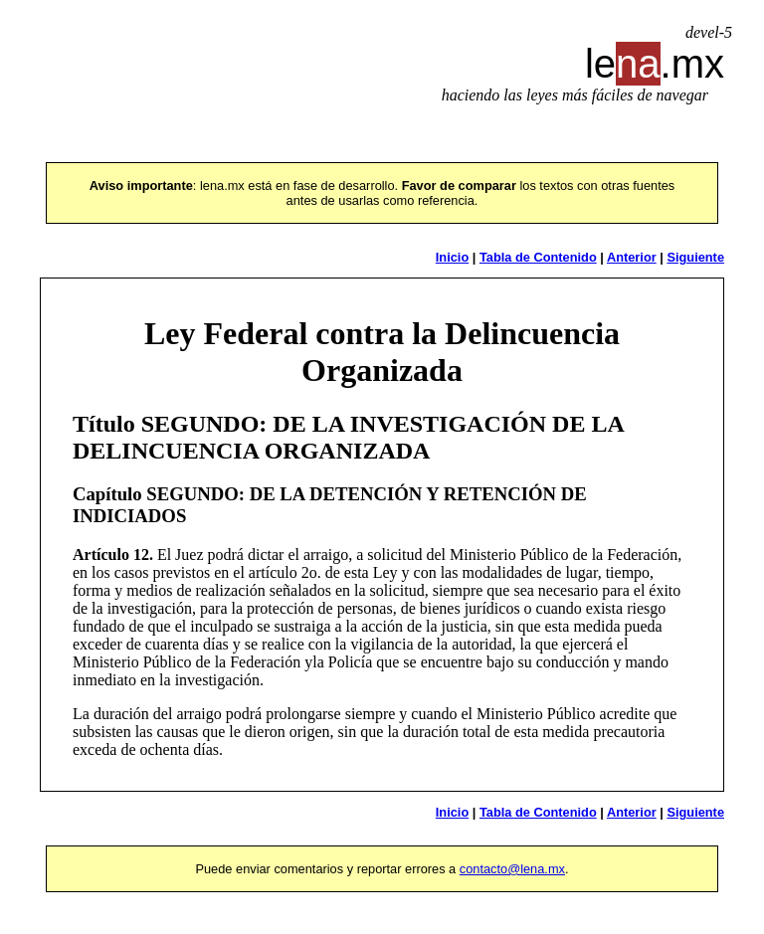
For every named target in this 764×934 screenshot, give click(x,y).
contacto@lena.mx (512, 868)
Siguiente (695, 257)
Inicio (452, 257)
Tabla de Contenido (538, 257)
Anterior (632, 257)
